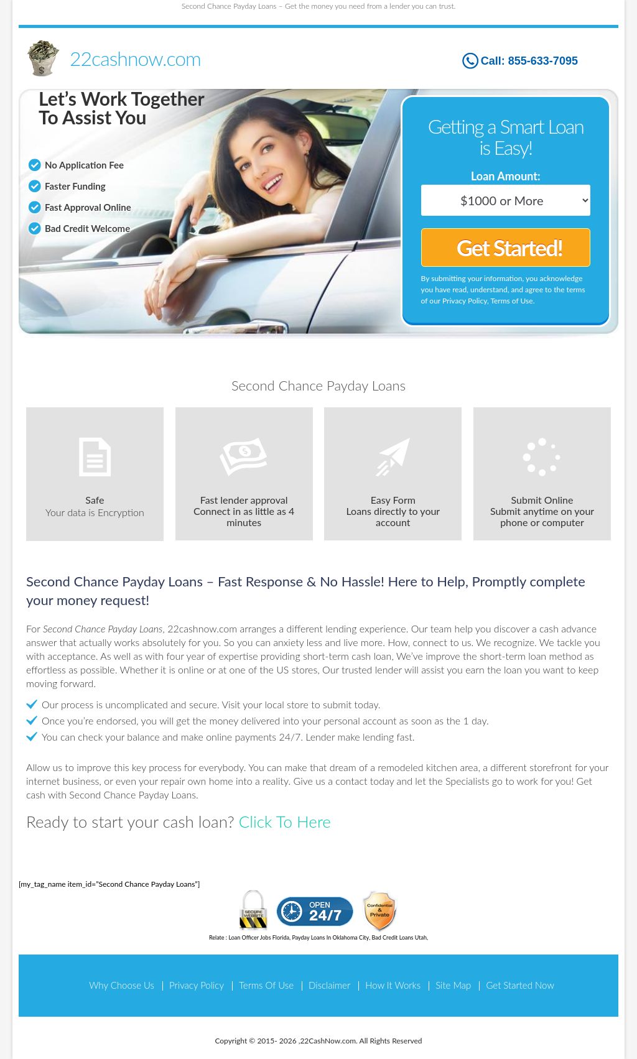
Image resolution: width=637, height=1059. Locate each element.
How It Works (393, 985)
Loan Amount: (506, 176)
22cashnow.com (135, 58)
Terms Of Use (266, 985)
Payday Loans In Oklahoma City (330, 937)
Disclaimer (329, 985)
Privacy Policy (196, 985)
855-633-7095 (543, 61)
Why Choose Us (121, 985)
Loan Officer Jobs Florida (258, 937)
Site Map (453, 985)
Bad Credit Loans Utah (399, 937)
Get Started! (509, 247)
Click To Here (285, 821)
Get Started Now (520, 985)
